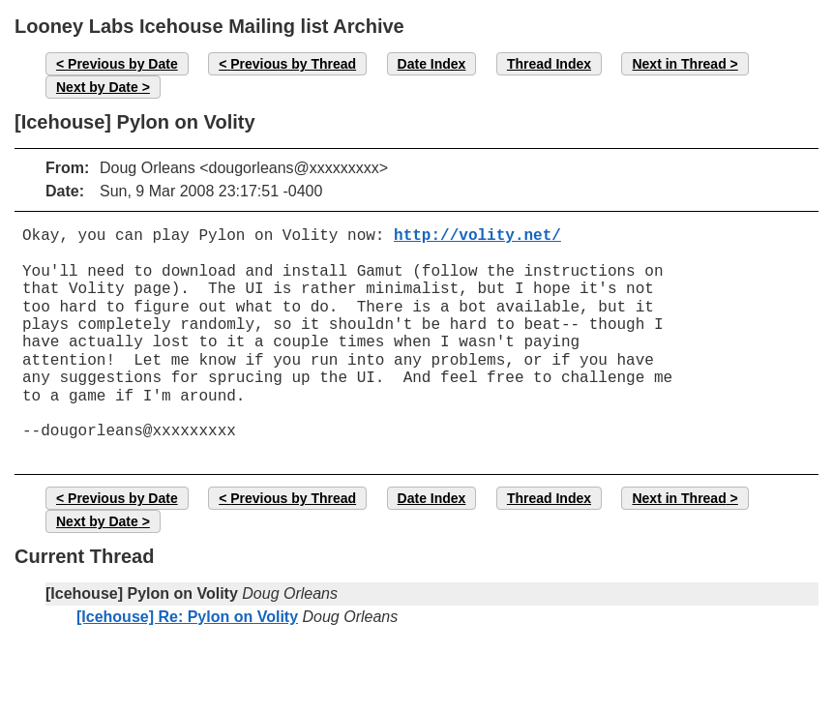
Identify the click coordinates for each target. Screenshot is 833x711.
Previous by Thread (293, 64)
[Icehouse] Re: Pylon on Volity (187, 616)
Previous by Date (123, 64)
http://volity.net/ (477, 236)
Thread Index (549, 64)
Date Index (432, 64)
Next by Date (97, 87)
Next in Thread (679, 64)
